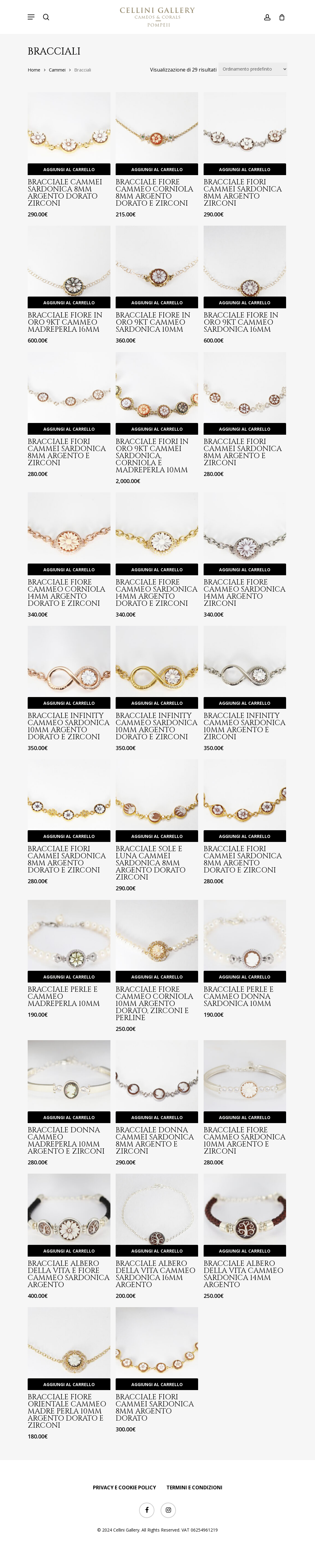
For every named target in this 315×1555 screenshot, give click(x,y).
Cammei (57, 70)
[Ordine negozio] (252, 69)
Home (34, 70)
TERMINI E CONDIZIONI (194, 1487)
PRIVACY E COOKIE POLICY (124, 1487)
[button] (31, 17)
